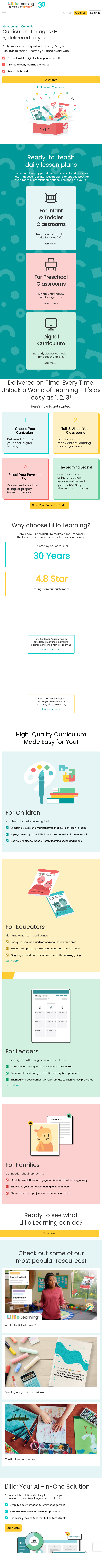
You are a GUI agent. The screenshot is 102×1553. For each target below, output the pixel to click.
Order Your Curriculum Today (49, 505)
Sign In (96, 12)
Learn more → (51, 243)
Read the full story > (51, 649)
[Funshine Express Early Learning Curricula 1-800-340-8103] (51, 6)
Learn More (12, 960)
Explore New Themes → (51, 87)
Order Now (51, 79)
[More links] (3, 14)
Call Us (81, 12)
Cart (70, 13)
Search (64, 13)
